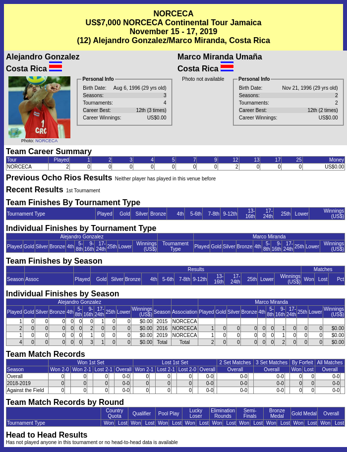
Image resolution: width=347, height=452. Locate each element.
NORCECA (46, 140)
